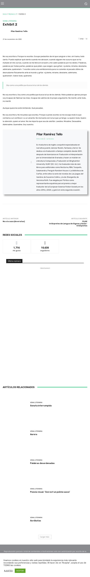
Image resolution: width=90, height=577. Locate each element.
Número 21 (13, 14)
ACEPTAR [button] (20, 571)
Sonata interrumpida (41, 405)
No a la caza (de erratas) (14, 221)
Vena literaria (10, 21)
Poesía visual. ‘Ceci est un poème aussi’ (50, 492)
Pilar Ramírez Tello (19, 31)
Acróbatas (35, 520)
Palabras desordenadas (42, 463)
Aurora (33, 434)
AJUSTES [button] (8, 571)
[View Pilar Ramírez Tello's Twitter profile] (31, 162)
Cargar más (45, 537)
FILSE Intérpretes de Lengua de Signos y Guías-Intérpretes (68, 223)
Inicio (5, 14)
